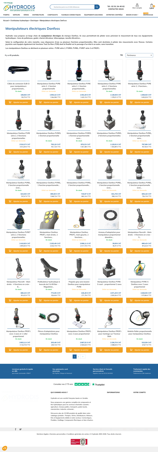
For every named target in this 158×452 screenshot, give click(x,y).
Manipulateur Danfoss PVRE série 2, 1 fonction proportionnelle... (79, 86)
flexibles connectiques (71, 15)
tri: (121, 55)
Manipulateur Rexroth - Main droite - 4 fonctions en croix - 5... (139, 234)
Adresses (136, 412)
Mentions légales (43, 439)
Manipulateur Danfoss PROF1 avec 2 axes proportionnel (79, 332)
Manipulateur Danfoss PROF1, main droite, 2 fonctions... (49, 234)
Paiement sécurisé (113, 402)
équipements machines (93, 15)
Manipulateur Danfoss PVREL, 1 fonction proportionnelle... (49, 184)
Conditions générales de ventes (78, 439)
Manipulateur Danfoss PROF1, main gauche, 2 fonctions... (79, 234)
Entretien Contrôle (114, 15)
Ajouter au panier (18, 102)
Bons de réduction (139, 415)
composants (53, 15)
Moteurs (16, 15)
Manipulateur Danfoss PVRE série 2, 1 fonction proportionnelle (48, 86)
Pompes (6, 15)
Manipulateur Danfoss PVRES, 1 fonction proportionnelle (48, 134)
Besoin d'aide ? (132, 15)
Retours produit (138, 402)
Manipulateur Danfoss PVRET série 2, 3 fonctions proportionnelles (18, 234)
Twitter (20, 435)
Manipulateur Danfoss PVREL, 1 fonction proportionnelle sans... (139, 135)
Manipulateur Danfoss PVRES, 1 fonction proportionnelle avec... (79, 135)
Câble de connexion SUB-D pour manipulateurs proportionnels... (18, 86)
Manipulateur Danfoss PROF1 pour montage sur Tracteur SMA (109, 333)
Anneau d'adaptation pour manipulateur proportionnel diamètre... (109, 234)
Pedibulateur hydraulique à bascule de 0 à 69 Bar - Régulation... (49, 284)
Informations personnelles (142, 399)
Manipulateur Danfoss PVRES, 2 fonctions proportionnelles (109, 134)
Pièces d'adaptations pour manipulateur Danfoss (48, 332)
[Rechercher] (72, 7)
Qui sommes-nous (113, 409)
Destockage (148, 15)
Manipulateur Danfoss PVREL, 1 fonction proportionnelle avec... (18, 185)
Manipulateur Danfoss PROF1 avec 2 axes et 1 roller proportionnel (18, 333)
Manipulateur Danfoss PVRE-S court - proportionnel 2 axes (109, 283)
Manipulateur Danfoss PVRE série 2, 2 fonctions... (139, 85)
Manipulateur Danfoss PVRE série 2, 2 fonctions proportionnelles (109, 86)
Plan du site (111, 422)
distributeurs (38, 15)
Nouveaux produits (113, 418)
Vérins (26, 15)
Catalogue (110, 405)
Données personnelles (58, 439)
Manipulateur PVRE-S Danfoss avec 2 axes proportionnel (139, 284)
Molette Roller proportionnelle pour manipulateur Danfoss (139, 332)
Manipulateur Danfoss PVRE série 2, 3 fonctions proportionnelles (18, 135)
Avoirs (135, 409)
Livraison (110, 399)
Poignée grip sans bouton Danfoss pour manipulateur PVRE (79, 284)
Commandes (137, 405)
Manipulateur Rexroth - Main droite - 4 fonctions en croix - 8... (18, 284)
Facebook (15, 435)
